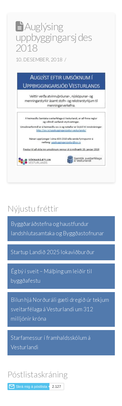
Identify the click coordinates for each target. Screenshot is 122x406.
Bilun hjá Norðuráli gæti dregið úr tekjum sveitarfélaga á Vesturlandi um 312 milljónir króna (60, 309)
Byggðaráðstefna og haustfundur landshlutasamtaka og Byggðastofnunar (57, 228)
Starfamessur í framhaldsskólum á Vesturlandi (50, 342)
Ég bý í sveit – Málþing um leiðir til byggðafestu (51, 276)
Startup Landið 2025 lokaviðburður (53, 252)
